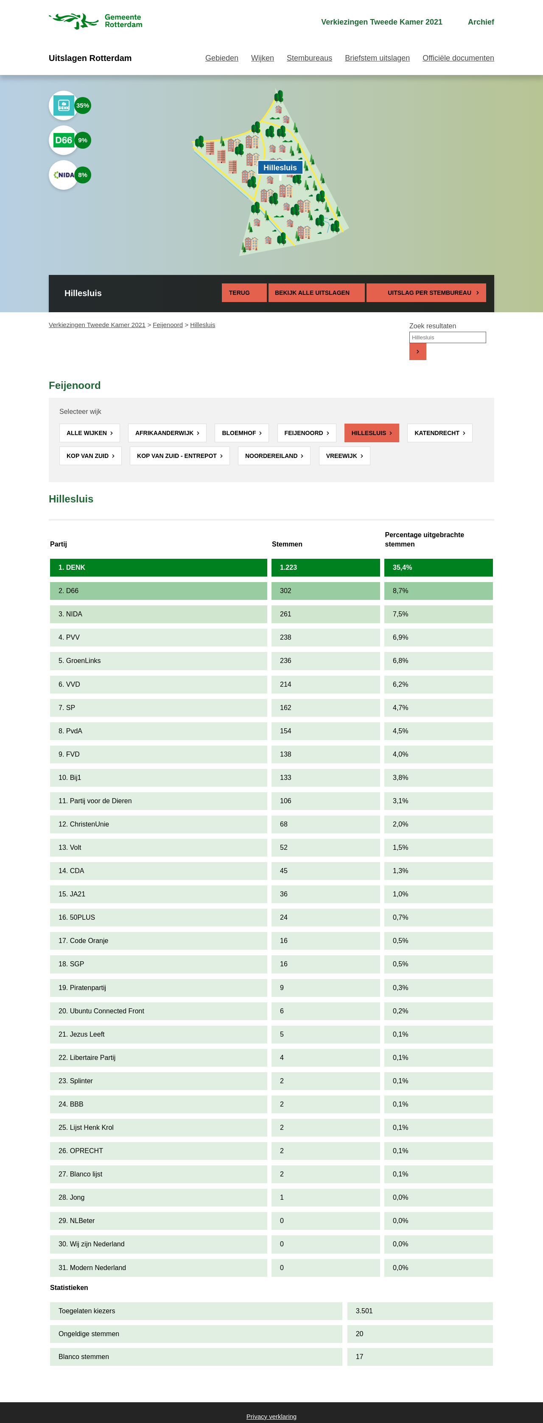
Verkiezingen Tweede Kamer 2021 (97, 324)
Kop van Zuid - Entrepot (177, 455)
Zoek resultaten (432, 326)
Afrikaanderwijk (165, 433)
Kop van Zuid (88, 455)
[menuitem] (374, 22)
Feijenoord (168, 324)
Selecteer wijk (80, 411)
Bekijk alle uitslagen (316, 292)
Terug (239, 292)
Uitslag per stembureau (429, 292)
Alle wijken (88, 433)
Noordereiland (272, 455)
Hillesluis (370, 433)
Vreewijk (342, 455)
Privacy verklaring (271, 1416)
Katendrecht (437, 433)
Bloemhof (240, 433)
